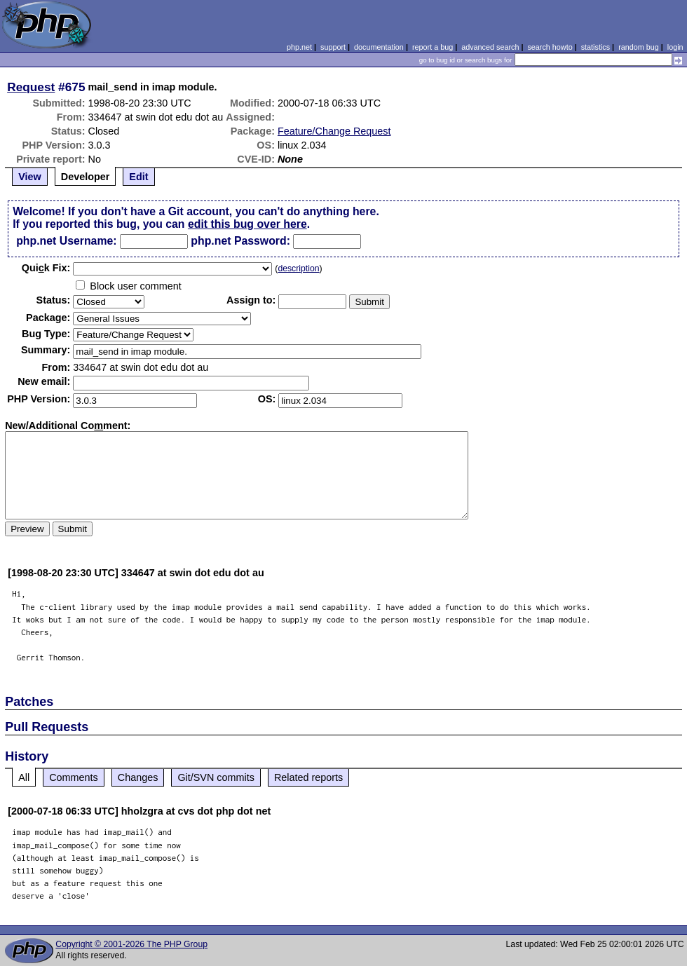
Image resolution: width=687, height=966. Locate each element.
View (29, 176)
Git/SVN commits (215, 777)
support (333, 47)
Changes (138, 777)
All (23, 777)
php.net (299, 47)
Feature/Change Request (334, 131)
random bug (638, 47)
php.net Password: (240, 241)
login (675, 47)
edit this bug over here (247, 224)
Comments (73, 777)
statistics (595, 47)
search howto (549, 47)
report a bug (432, 47)
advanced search (490, 47)
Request (31, 87)
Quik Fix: (46, 267)
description (298, 268)
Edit (138, 176)
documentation (379, 47)
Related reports (308, 777)
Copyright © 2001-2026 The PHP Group (131, 944)
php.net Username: (66, 241)
